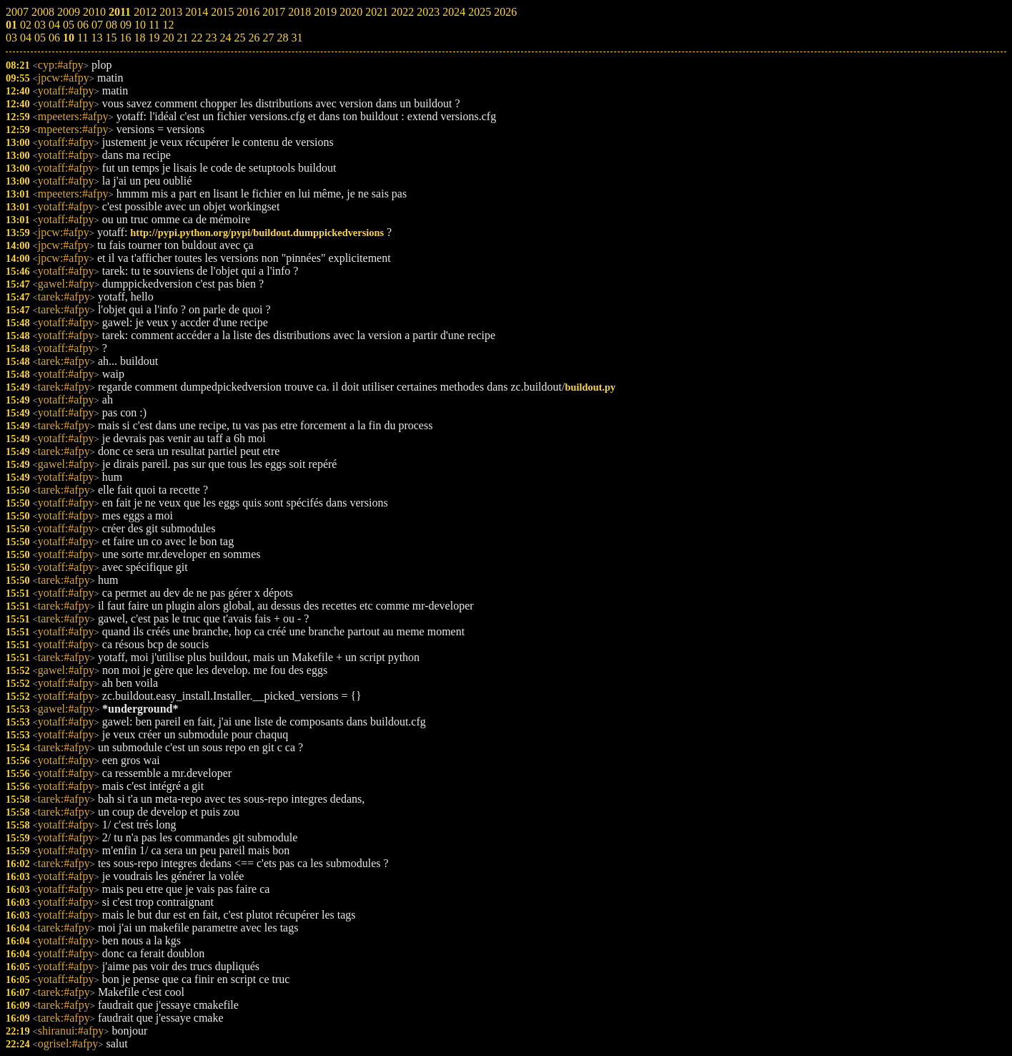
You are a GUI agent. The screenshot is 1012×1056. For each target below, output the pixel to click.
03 (11, 37)
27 (268, 37)
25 (239, 37)
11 (82, 37)
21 (182, 37)
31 (296, 37)
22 (196, 37)
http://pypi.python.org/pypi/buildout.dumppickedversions (257, 232)
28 (282, 37)
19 (153, 37)
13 (96, 37)
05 (40, 37)
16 (125, 37)
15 (110, 37)
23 (211, 37)
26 (253, 37)
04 (25, 37)
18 (139, 37)
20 (168, 37)
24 (225, 37)
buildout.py (590, 387)
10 (68, 37)
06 (54, 37)
